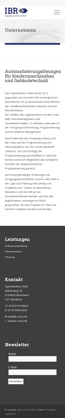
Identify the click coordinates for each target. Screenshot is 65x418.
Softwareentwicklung (16, 245)
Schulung (10, 257)
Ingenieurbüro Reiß (26, 409)
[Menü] (55, 12)
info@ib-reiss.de (17, 316)
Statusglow (51, 409)
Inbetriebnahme (13, 251)
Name (12, 354)
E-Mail (13, 367)
